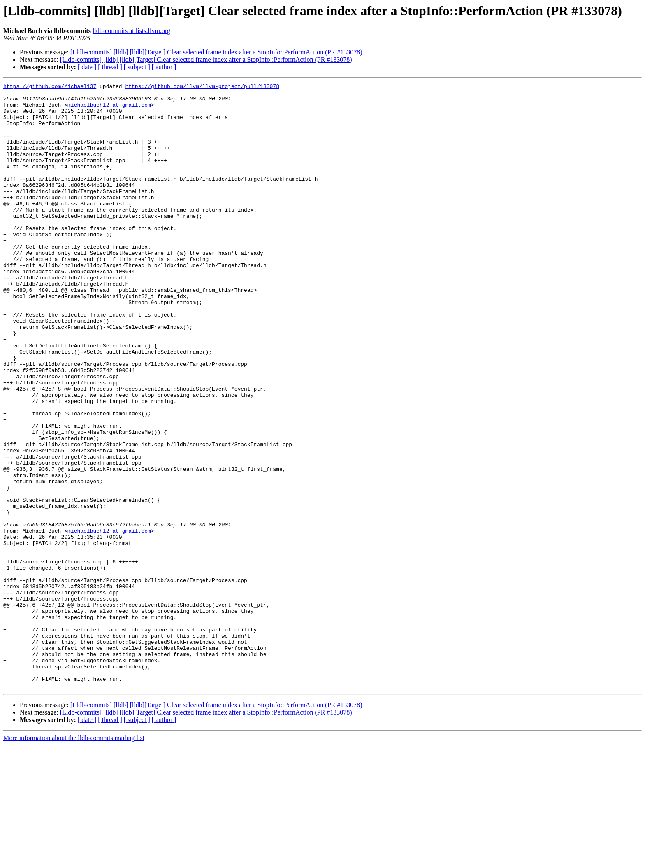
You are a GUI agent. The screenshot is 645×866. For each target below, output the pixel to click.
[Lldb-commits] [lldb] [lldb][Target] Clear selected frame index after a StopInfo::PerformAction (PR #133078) (216, 52)
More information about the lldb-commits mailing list (73, 858)
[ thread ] (110, 66)
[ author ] (164, 66)
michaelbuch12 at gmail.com (109, 109)
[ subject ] (137, 66)
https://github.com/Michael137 (49, 87)
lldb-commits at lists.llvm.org (131, 30)
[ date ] (87, 66)
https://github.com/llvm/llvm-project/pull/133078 (202, 87)
